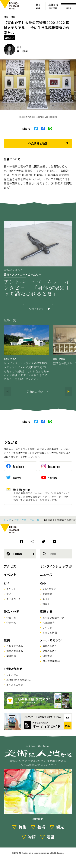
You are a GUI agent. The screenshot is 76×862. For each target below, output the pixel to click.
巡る (43, 583)
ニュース (46, 574)
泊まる (46, 603)
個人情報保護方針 (52, 661)
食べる (46, 598)
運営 (51, 836)
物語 (32, 836)
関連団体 (11, 656)
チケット (11, 588)
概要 (7, 640)
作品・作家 (9, 16)
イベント (10, 574)
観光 (60, 827)
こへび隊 (47, 627)
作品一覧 (34, 520)
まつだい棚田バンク (53, 617)
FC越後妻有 (49, 622)
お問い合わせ (13, 668)
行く (7, 583)
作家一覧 (11, 622)
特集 (23, 827)
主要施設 (47, 593)
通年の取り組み (14, 651)
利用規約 (47, 656)
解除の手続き (50, 651)
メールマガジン (51, 640)
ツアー (9, 593)
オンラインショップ (54, 566)
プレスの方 (12, 674)
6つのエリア (49, 588)
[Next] (68, 391)
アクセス (10, 566)
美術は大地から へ (38, 391)
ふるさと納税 (50, 632)
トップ (7, 520)
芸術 (41, 827)
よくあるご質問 (14, 684)
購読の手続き (50, 646)
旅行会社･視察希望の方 (19, 679)
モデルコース (13, 598)
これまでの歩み (14, 646)
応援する (46, 611)
